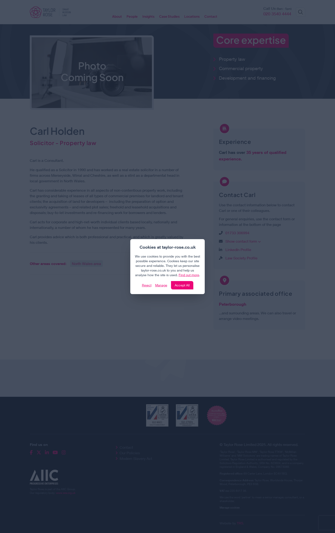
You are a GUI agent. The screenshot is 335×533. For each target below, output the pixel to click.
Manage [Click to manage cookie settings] (161, 285)
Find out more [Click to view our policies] (189, 275)
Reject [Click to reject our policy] (146, 285)
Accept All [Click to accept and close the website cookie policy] (182, 285)
